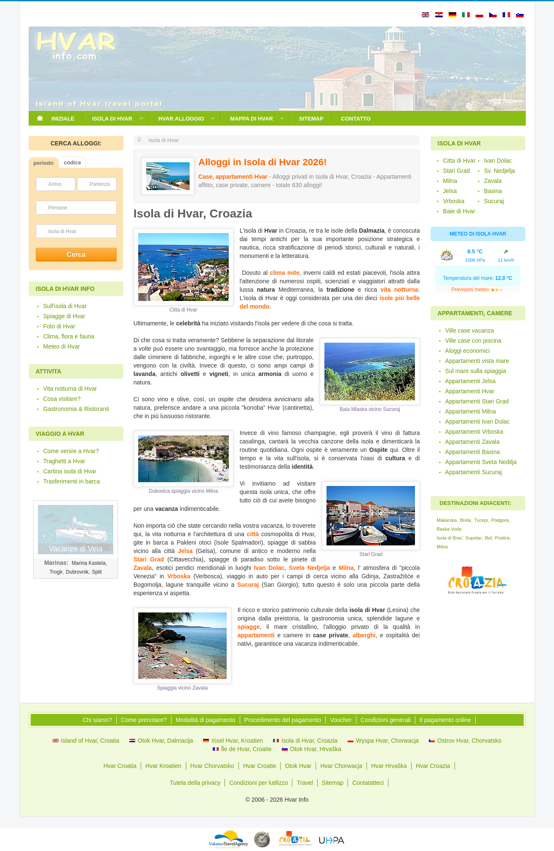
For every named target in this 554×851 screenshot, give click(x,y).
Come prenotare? (144, 720)
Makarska (447, 520)
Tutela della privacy (195, 782)
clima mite (285, 272)
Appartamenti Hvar (470, 391)
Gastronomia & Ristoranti (76, 408)
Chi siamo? (97, 720)
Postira (502, 537)
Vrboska (178, 576)
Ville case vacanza (469, 330)
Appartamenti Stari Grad (477, 401)
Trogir (56, 572)
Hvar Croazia (433, 765)
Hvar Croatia (119, 765)
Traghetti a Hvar (64, 461)
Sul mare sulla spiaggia (475, 371)
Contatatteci (368, 782)
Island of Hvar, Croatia (90, 740)
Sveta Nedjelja (309, 567)
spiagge (249, 626)
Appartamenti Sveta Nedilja (481, 462)
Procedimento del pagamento (282, 720)
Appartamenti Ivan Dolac (477, 421)
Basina (493, 191)
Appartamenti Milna (470, 411)
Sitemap (332, 782)
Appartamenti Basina (472, 451)
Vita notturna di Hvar (70, 388)
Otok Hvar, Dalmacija (165, 740)
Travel (305, 782)
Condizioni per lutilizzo (258, 782)
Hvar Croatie (259, 765)
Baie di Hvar (459, 211)
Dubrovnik (77, 572)
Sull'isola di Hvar (65, 306)
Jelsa (185, 551)
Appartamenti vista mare (477, 360)
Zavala (143, 567)
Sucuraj (248, 584)
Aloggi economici (467, 350)
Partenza (100, 184)
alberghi (364, 635)
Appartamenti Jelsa (470, 381)
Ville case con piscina (473, 340)
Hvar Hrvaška (389, 765)
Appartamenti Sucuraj (473, 472)
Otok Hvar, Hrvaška (315, 749)
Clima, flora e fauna (68, 336)
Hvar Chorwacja (341, 765)
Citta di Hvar (459, 160)
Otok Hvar (298, 765)
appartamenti (256, 635)
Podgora (500, 520)
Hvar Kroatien (163, 765)
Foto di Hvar (59, 326)
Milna (346, 567)
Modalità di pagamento (206, 720)
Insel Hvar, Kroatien (237, 740)
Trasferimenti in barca (71, 481)
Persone (57, 208)
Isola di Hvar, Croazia (309, 740)
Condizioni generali (386, 720)
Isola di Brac (450, 537)
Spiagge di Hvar (64, 316)
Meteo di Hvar (61, 346)
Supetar (474, 537)
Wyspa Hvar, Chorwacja (387, 740)
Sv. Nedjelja (499, 170)
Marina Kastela (88, 563)
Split (97, 572)
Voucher (340, 720)
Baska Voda (449, 529)
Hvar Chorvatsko (212, 765)
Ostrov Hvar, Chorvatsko (469, 740)
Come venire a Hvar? (71, 451)
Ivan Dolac (269, 567)
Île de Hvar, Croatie (246, 749)
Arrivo (55, 184)
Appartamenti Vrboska (474, 431)
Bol (488, 537)
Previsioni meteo (478, 290)
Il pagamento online (445, 720)
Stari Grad (149, 559)
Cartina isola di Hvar (69, 471)
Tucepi (481, 520)
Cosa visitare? (62, 398)
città (253, 534)
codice (72, 162)
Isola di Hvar (62, 231)
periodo (44, 163)
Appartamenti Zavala (472, 441)
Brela (465, 520)
